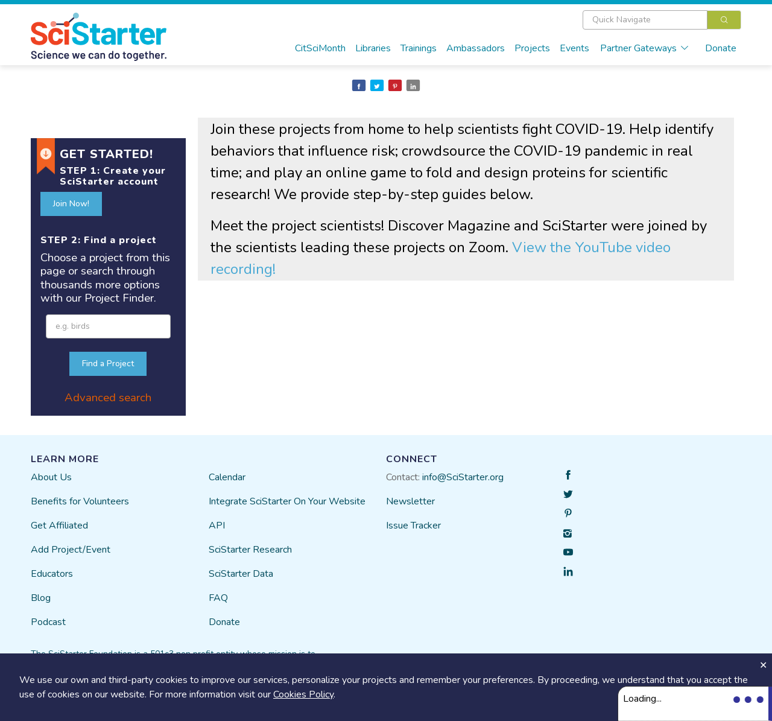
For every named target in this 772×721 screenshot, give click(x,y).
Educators (52, 573)
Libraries (373, 48)
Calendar (227, 477)
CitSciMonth (320, 48)
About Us (51, 477)
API (217, 525)
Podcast (48, 622)
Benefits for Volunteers (80, 501)
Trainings (418, 48)
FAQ (218, 598)
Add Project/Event (70, 549)
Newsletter (410, 501)
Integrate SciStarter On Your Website (287, 501)
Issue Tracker (413, 525)
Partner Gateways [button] (644, 48)
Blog (41, 598)
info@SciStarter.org (463, 477)
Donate (720, 48)
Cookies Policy (303, 694)
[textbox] (645, 20)
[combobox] (662, 20)
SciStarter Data (241, 573)
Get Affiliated (59, 525)
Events (574, 48)
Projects (532, 48)
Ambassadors (475, 48)
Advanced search (108, 397)
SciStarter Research (250, 549)
